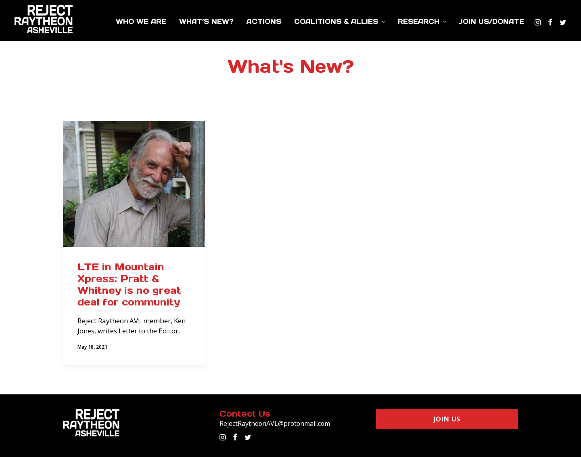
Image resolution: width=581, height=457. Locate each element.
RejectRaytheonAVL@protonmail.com (274, 423)
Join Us (447, 419)
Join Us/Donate (491, 21)
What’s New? (206, 21)
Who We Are (141, 21)
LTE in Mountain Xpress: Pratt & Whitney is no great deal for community (129, 284)
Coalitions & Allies (339, 21)
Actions (264, 21)
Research (422, 21)
